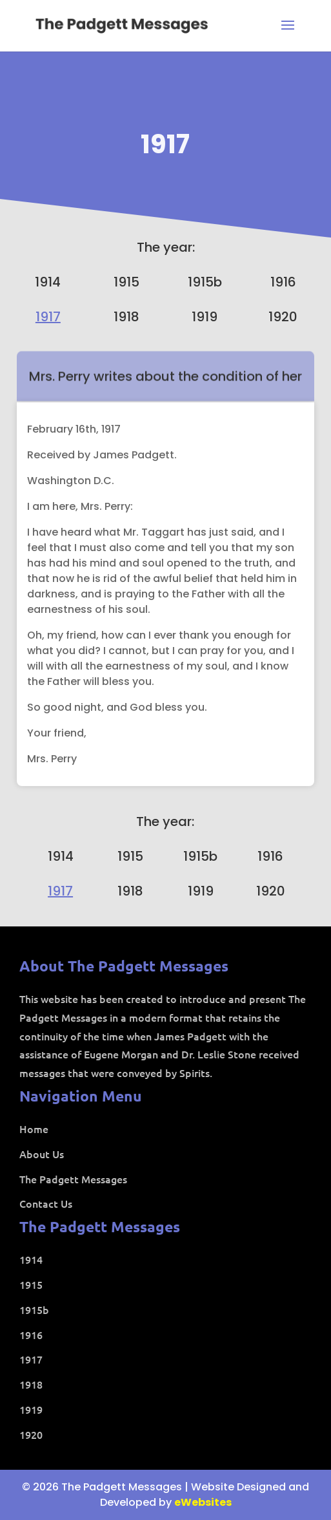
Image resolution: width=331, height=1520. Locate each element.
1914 (48, 282)
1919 (204, 317)
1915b (205, 282)
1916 (283, 282)
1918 (126, 317)
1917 (165, 144)
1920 (282, 317)
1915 (126, 282)
